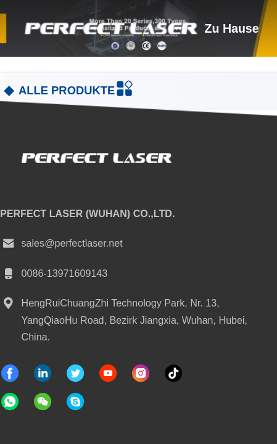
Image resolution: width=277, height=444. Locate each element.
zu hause (232, 28)
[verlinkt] (42, 373)
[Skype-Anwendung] (75, 401)
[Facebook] (10, 373)
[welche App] (10, 401)
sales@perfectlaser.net (61, 243)
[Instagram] (141, 373)
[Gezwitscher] (75, 373)
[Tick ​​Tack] (108, 373)
